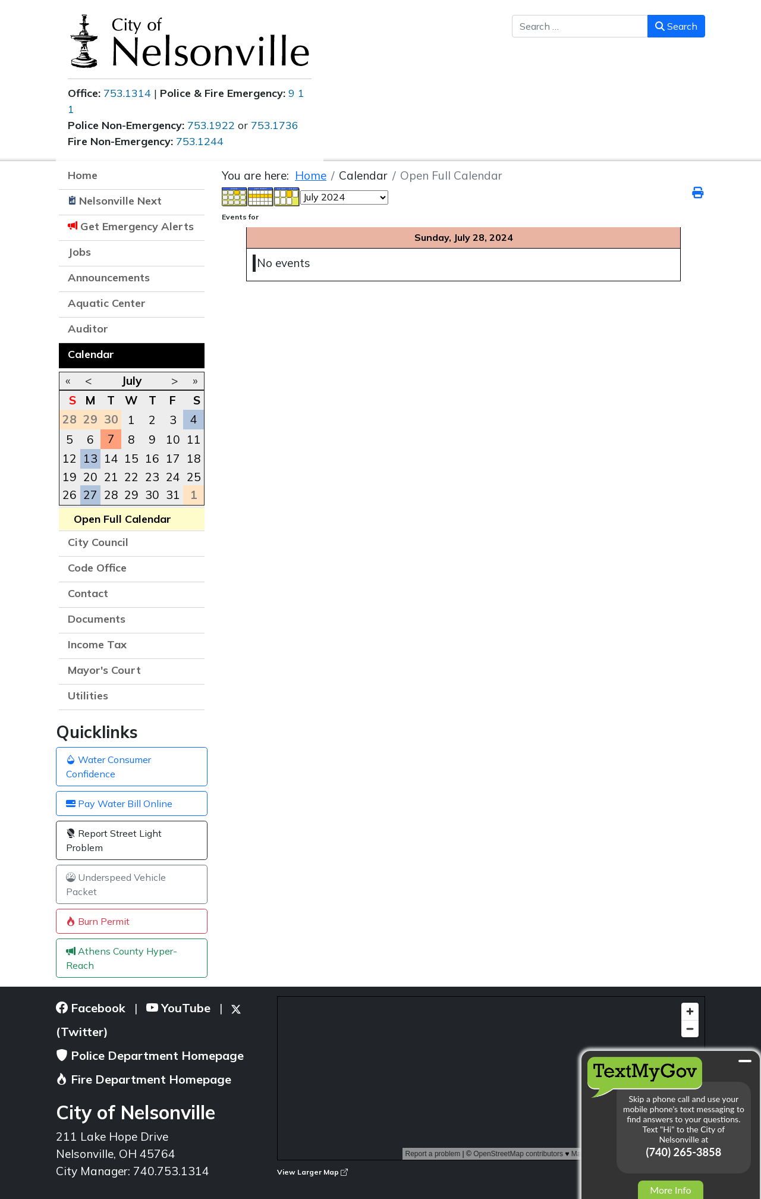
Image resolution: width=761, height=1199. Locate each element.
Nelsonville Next (120, 201)
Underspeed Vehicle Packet (116, 884)
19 (69, 477)
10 (173, 439)
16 (152, 458)
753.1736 (274, 125)
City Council (98, 542)
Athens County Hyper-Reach (121, 958)
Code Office (97, 568)
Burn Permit (98, 921)
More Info (670, 1189)
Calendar (91, 354)
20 (90, 477)
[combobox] (580, 26)
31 (173, 495)
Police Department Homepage (150, 1055)
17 (173, 458)
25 (194, 477)
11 (194, 439)
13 (90, 458)
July (131, 380)
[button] (190, 278)
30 (152, 495)
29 (131, 495)
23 (152, 477)
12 (69, 458)
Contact (88, 593)
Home (83, 175)
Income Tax (97, 644)
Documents (96, 619)
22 (131, 477)
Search (676, 26)
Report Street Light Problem (114, 840)
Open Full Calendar (122, 519)
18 (194, 458)
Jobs (79, 252)
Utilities (88, 695)
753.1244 (200, 141)
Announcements (109, 277)
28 (111, 495)
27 (90, 495)
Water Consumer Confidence (108, 767)
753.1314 (127, 93)
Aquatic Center (107, 303)
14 (111, 458)
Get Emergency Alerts (137, 226)
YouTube (178, 1007)
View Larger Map (312, 1171)
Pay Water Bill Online (119, 803)
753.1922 (211, 125)
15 (131, 458)
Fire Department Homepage (143, 1079)
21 (111, 477)
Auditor (88, 328)
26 (69, 495)
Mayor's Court (104, 670)
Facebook (90, 1007)
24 (173, 477)
